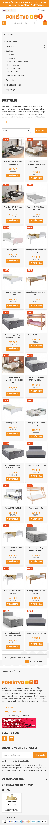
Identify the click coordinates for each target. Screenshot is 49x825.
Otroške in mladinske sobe (17, 62)
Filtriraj (40, 130)
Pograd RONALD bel (13, 508)
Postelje (10, 55)
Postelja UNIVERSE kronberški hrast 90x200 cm (36, 164)
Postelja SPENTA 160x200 (36, 633)
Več (5, 122)
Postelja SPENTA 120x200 (36, 465)
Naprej (41, 662)
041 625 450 (9, 708)
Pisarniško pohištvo (14, 85)
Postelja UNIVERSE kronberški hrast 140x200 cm (13, 380)
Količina (6, 131)
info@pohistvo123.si (13, 712)
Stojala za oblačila (14, 72)
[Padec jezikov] (9, 10)
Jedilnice (10, 46)
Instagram (11, 738)
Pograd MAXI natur (36, 508)
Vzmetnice (11, 58)
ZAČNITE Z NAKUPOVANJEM (32, 5)
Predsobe (10, 80)
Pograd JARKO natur (36, 335)
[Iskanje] (25, 23)
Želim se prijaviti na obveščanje (17, 761)
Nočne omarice (13, 65)
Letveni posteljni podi (15, 75)
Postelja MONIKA (13, 423)
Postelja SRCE (12, 250)
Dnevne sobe (11, 42)
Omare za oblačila (14, 68)
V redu (40, 755)
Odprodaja (10, 89)
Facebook (4, 738)
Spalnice (9, 51)
